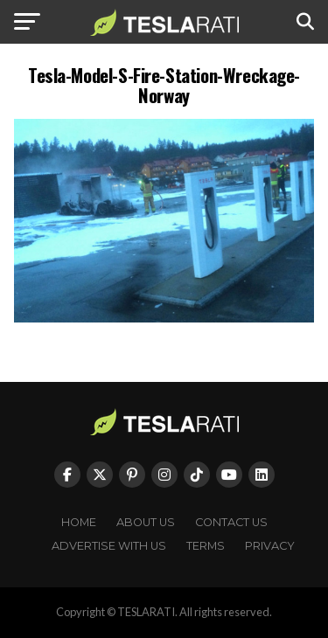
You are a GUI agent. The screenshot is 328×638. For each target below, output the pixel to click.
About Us (145, 522)
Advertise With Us (109, 545)
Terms (205, 545)
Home (78, 522)
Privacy (270, 545)
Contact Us (231, 522)
